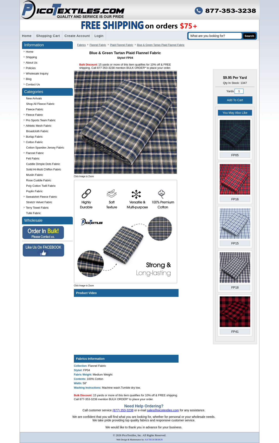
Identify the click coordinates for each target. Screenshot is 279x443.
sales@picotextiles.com (163, 410)
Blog (28, 79)
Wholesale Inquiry (36, 73)
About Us (30, 62)
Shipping (30, 57)
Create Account (77, 36)
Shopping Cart (48, 36)
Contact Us (32, 84)
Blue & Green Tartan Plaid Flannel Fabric (160, 45)
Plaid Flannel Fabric (121, 45)
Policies (30, 68)
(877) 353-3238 (122, 410)
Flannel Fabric (98, 45)
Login (99, 36)
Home (27, 36)
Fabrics (81, 45)
